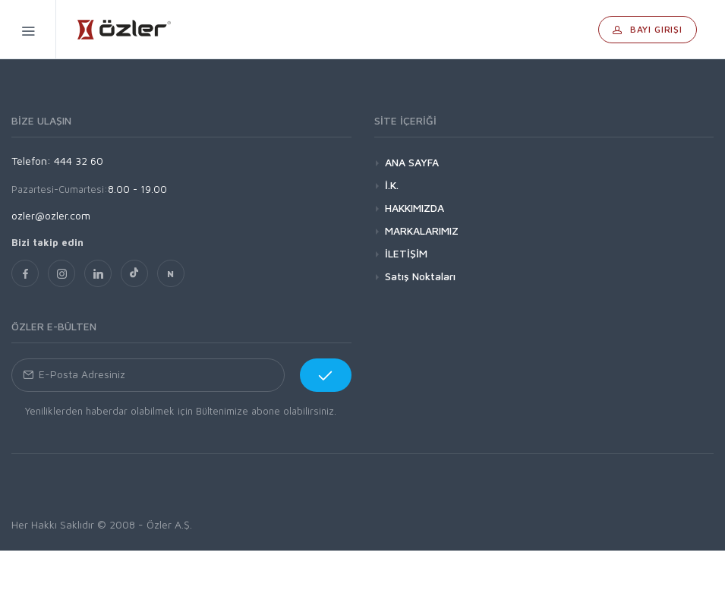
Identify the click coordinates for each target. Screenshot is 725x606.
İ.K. (392, 184)
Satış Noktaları (420, 276)
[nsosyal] (170, 273)
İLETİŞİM (406, 253)
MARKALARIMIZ (422, 230)
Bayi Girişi (647, 29)
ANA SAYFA (412, 162)
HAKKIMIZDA (414, 207)
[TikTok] (134, 273)
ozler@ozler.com (50, 215)
